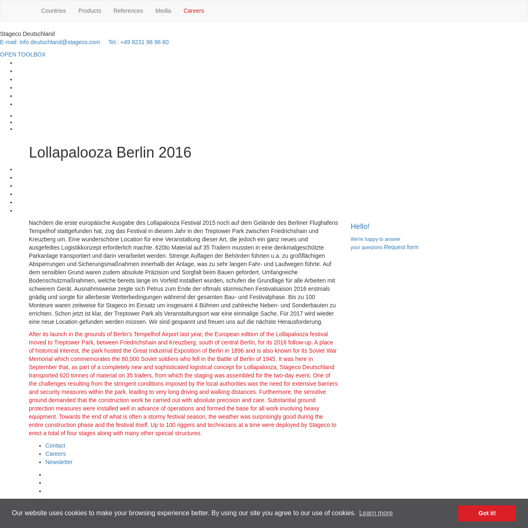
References (128, 10)
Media (163, 10)
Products (89, 10)
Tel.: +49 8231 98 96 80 (138, 42)
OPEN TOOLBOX (23, 54)
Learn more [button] (376, 512)
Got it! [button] (487, 513)
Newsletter (59, 462)
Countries (53, 10)
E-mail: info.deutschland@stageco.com (50, 42)
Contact (55, 445)
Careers (194, 10)
